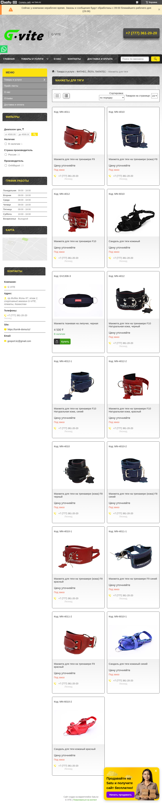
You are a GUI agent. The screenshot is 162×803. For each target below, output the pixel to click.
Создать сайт (25, 2)
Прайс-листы (11, 85)
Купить (65, 341)
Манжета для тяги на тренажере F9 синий (133, 578)
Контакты (74, 59)
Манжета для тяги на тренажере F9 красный (74, 665)
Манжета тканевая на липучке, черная (76, 323)
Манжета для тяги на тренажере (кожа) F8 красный (78, 580)
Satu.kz (95, 797)
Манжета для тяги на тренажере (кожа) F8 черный (78, 495)
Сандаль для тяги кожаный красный (74, 749)
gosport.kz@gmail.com (19, 341)
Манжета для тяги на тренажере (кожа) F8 (133, 159)
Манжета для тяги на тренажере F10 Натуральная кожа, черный (130, 325)
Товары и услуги (32, 59)
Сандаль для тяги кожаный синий (128, 663)
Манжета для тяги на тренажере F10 (75, 241)
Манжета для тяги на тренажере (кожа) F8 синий (133, 495)
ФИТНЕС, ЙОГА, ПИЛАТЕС (91, 71)
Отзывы (8, 98)
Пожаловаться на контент (85, 800)
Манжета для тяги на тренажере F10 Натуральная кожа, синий (75, 410)
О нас (57, 59)
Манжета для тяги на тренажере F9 (74, 159)
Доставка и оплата (100, 59)
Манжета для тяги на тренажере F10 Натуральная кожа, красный (130, 410)
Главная (9, 59)
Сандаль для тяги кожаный (124, 241)
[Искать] (155, 58)
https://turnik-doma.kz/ (19, 329)
